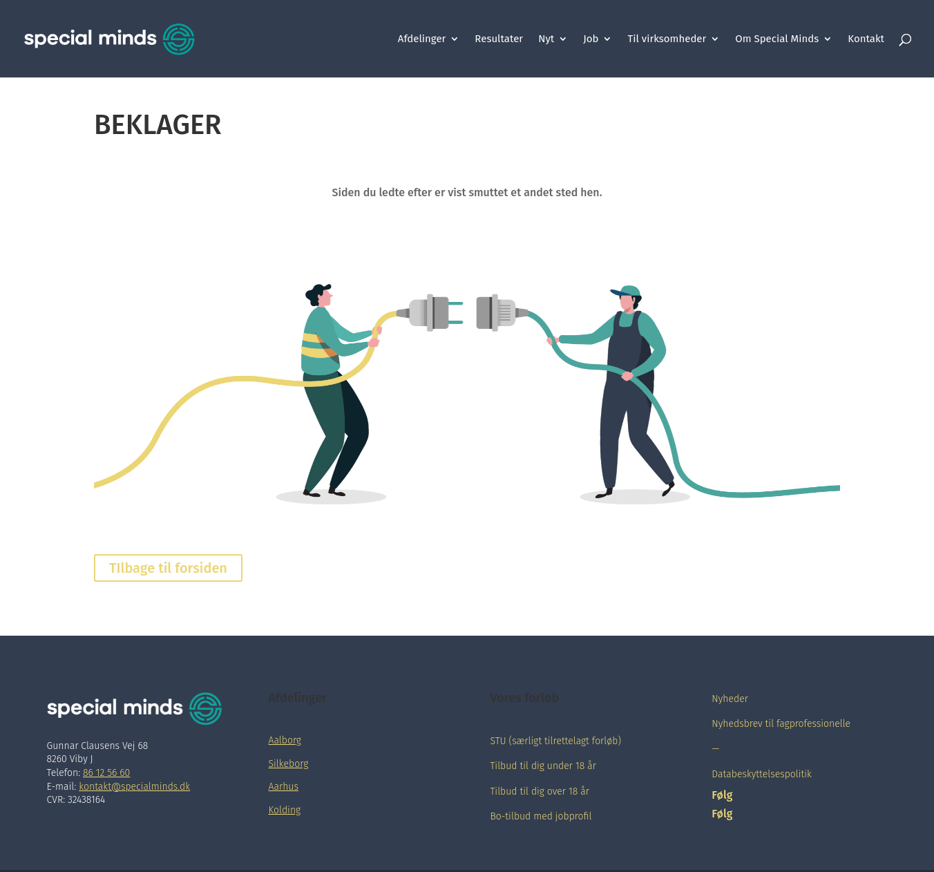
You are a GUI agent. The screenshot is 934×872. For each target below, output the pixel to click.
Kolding (285, 810)
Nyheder (730, 699)
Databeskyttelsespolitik (762, 774)
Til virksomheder (666, 39)
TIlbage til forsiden (168, 568)
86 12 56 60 (106, 773)
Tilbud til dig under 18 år (542, 766)
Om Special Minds (777, 39)
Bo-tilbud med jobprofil (540, 816)
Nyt (546, 39)
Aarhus (283, 787)
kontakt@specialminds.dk (134, 787)
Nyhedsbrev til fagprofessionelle (781, 724)
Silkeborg (289, 764)
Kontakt (866, 39)
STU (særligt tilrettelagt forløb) (555, 741)
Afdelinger (422, 39)
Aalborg (285, 740)
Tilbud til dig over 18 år (539, 791)
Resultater (499, 39)
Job (590, 39)
